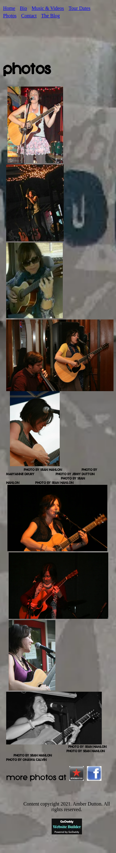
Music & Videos (48, 8)
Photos (10, 15)
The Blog (50, 15)
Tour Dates (79, 8)
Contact (29, 15)
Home (9, 8)
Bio (23, 8)
